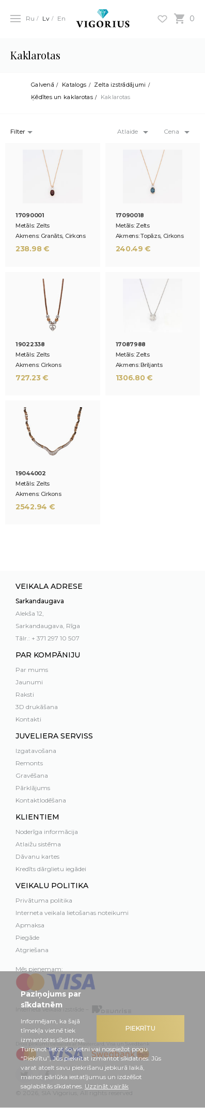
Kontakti (28, 719)
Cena (171, 131)
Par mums (31, 669)
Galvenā (42, 85)
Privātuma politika (43, 900)
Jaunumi (29, 682)
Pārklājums (32, 788)
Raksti (24, 694)
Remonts (29, 763)
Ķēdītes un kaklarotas (62, 97)
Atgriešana (32, 950)
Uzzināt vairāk (107, 1086)
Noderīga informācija (46, 832)
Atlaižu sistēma (38, 844)
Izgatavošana (35, 750)
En (61, 18)
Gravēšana (31, 775)
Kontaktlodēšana (40, 800)
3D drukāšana (36, 707)
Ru (30, 18)
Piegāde (27, 937)
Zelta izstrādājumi (120, 85)
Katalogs (74, 85)
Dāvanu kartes (37, 856)
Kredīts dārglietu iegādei (50, 869)
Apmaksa (29, 925)
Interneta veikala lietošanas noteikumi (72, 913)
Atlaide (127, 131)
